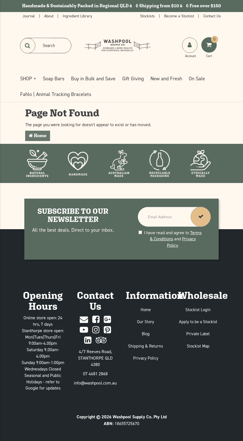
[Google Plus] (107, 319)
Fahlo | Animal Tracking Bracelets (55, 94)
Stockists (148, 15)
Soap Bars (53, 78)
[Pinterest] (107, 330)
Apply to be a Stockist (198, 321)
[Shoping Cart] (209, 50)
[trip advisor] (101, 340)
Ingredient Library (77, 15)
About (49, 15)
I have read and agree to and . (170, 238)
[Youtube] (84, 330)
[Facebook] (96, 319)
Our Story (145, 321)
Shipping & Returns (145, 346)
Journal (29, 15)
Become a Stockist (179, 15)
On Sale (197, 78)
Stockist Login (198, 309)
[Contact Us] (84, 319)
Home (37, 135)
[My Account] (190, 50)
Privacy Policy (145, 358)
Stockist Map (198, 346)
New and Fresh (166, 78)
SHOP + (28, 78)
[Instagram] (96, 330)
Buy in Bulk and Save (93, 78)
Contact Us (212, 15)
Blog (146, 333)
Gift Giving (133, 78)
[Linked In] (87, 340)
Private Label (198, 333)
